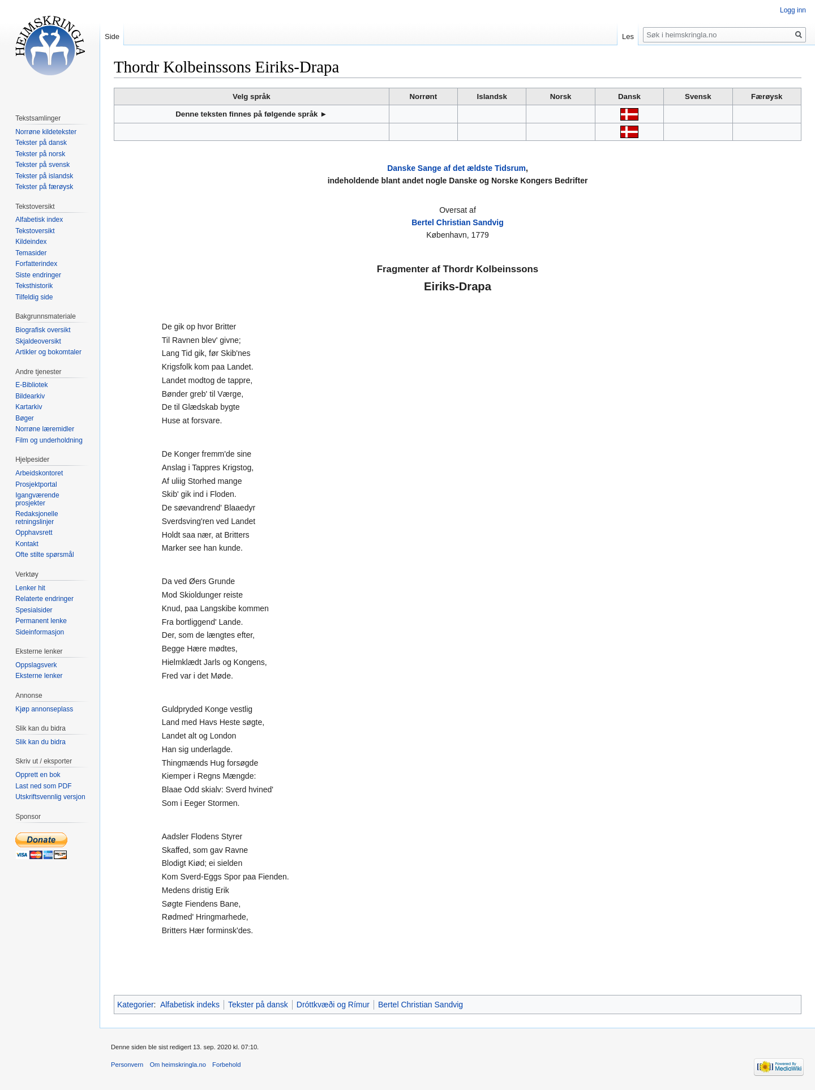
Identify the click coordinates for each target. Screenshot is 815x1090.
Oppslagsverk (36, 665)
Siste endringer (38, 275)
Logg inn (793, 10)
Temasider (30, 253)
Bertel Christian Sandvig (457, 222)
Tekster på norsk (40, 154)
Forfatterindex (36, 264)
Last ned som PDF (43, 786)
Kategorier (135, 1004)
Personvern (127, 1064)
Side (112, 36)
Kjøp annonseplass (44, 709)
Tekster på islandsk (44, 176)
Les (628, 36)
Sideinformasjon (39, 632)
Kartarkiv (28, 407)
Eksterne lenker (38, 676)
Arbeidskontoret (39, 473)
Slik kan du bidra (40, 742)
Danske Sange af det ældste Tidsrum (456, 168)
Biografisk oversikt (42, 330)
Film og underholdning (49, 440)
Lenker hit (30, 588)
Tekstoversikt (34, 231)
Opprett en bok (37, 775)
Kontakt (26, 544)
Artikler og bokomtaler (48, 352)
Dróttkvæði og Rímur (333, 1004)
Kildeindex (30, 242)
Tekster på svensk (42, 165)
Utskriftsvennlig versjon (50, 797)
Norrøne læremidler (44, 429)
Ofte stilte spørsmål (44, 555)
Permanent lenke (41, 621)
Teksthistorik (34, 286)
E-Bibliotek (31, 385)
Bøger (24, 418)
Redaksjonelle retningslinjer (36, 518)
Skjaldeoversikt (38, 341)
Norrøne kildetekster (45, 132)
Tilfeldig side (34, 297)
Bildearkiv (30, 396)
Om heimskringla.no (177, 1064)
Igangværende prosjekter (37, 499)
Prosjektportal (36, 484)
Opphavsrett (33, 533)
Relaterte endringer (44, 599)
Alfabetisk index (39, 220)
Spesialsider (33, 610)
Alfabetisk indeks (190, 1004)
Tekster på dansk (258, 1004)
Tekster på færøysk (44, 187)
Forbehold (226, 1064)
